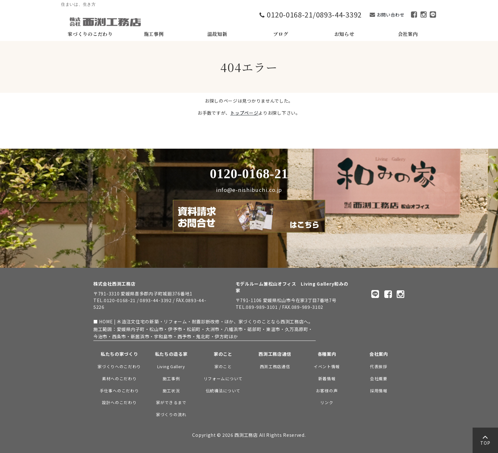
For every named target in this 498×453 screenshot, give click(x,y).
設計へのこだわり (119, 402)
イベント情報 (327, 366)
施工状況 (171, 391)
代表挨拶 (378, 366)
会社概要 (378, 378)
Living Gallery (171, 366)
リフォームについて (223, 378)
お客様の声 (327, 391)
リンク (326, 402)
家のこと (223, 366)
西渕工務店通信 (275, 366)
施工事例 (171, 378)
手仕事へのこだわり (119, 391)
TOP (485, 442)
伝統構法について (223, 391)
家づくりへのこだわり (119, 366)
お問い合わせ (391, 14)
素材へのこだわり (119, 378)
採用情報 (378, 391)
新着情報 (327, 378)
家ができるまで (171, 402)
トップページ (244, 113)
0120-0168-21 (249, 173)
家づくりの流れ (171, 414)
